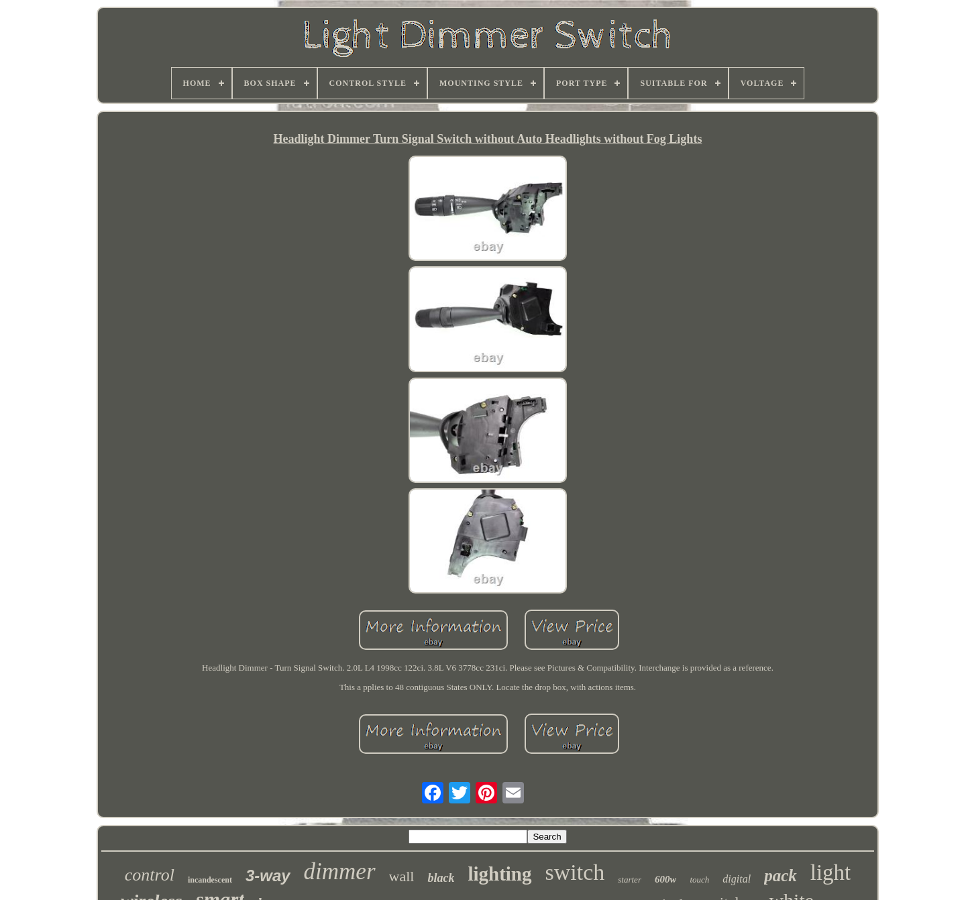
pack (780, 875)
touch (699, 880)
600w (666, 879)
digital (736, 879)
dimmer (340, 871)
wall (402, 876)
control (149, 875)
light (830, 872)
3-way (268, 875)
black (440, 878)
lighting (499, 874)
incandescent (210, 880)
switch (575, 872)
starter (629, 880)
